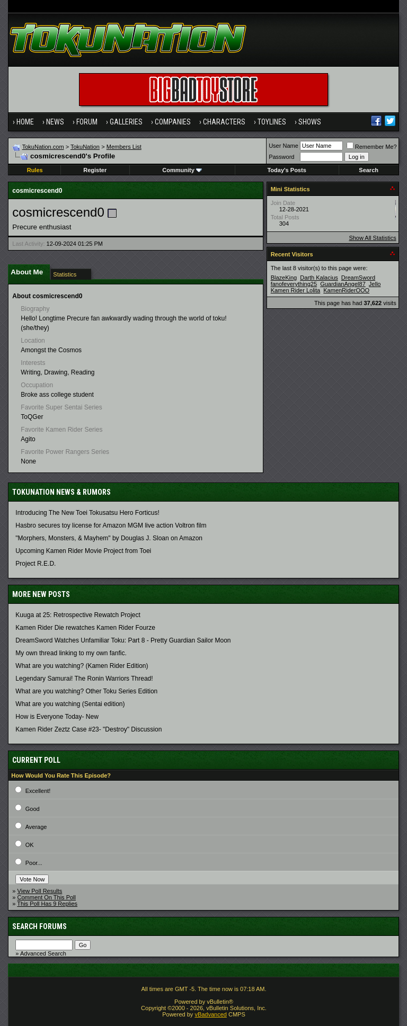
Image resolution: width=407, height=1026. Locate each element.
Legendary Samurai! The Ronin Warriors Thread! (84, 678)
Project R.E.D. (35, 563)
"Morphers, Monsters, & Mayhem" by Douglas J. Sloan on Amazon (108, 538)
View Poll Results (40, 891)
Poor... (33, 863)
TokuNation (85, 147)
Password (281, 157)
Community (182, 170)
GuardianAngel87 (343, 284)
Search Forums (39, 926)
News (55, 122)
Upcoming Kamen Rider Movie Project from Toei (83, 551)
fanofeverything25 (294, 284)
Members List (124, 147)
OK (29, 845)
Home (25, 122)
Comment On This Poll (46, 897)
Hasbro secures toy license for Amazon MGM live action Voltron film (110, 525)
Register (95, 170)
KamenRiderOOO (346, 290)
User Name (283, 145)
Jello (375, 284)
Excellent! (38, 791)
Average (36, 827)
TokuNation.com (43, 147)
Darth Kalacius (319, 277)
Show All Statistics (372, 238)
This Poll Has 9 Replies (47, 903)
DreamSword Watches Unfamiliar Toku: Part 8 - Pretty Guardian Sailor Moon (123, 640)
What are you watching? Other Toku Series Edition (86, 691)
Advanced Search (43, 953)
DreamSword (358, 277)
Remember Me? (372, 147)
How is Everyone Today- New (57, 716)
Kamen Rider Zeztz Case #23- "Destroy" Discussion (88, 729)
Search (368, 170)
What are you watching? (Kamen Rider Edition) (81, 666)
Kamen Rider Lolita (296, 290)
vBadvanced (210, 1014)
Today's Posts (286, 170)
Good (32, 809)
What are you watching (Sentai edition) (70, 704)
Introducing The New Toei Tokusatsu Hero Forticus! (87, 512)
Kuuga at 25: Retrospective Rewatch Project (77, 615)
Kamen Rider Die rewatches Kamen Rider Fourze (85, 627)
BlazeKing (284, 277)
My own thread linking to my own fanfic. (70, 653)
